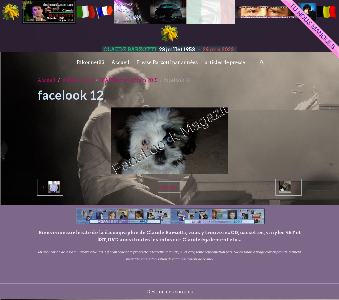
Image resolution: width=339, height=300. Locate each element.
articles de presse (225, 62)
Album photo (77, 80)
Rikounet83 (90, 62)
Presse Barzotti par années (167, 62)
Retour (169, 187)
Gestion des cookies (169, 292)
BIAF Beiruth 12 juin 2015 (128, 80)
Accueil (120, 62)
